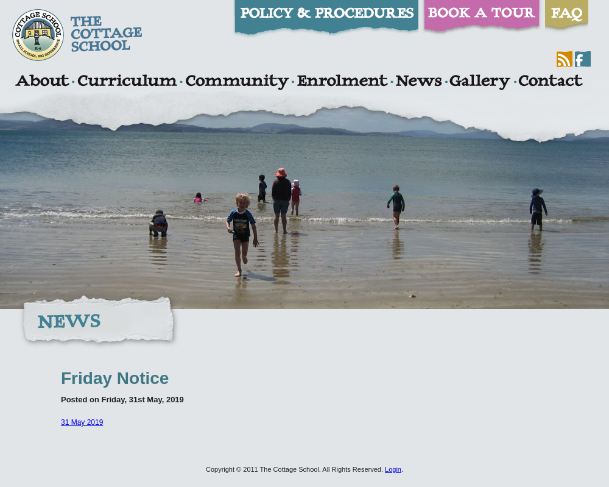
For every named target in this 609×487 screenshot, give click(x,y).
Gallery (480, 82)
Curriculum (127, 82)
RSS (564, 59)
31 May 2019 (82, 422)
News (418, 82)
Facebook (583, 59)
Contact (550, 82)
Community (236, 82)
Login (393, 469)
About (41, 82)
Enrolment (342, 82)
